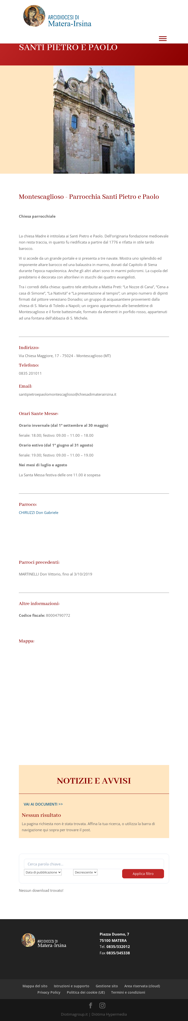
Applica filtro (143, 873)
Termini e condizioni (128, 992)
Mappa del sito (35, 986)
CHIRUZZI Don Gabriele (38, 512)
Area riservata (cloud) (142, 986)
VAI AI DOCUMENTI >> (43, 804)
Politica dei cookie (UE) (86, 992)
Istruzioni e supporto (71, 986)
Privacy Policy (48, 992)
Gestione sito (107, 986)
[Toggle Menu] (163, 38)
